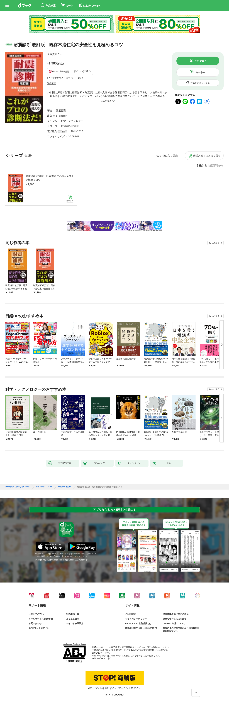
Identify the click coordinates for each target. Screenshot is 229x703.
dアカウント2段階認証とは (138, 623)
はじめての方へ (36, 614)
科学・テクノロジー (72, 120)
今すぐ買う (200, 60)
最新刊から (216, 165)
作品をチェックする (200, 82)
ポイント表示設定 (74, 623)
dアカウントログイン (39, 628)
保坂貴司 (52, 54)
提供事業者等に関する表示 (176, 614)
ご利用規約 (130, 614)
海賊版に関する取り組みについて (141, 628)
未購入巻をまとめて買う (207, 155)
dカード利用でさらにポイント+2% (64, 78)
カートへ (201, 72)
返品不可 (51, 83)
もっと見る (214, 243)
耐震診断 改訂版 (70, 126)
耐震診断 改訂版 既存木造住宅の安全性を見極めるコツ (50, 178)
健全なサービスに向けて (174, 619)
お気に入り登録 (169, 155)
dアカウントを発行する (101, 688)
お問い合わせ (35, 623)
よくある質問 (72, 619)
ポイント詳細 (80, 71)
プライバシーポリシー (136, 619)
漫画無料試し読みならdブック (17, 487)
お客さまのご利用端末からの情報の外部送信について (181, 629)
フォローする (60, 54)
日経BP (62, 115)
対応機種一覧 (72, 614)
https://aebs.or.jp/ (102, 658)
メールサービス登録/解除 (41, 619)
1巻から (202, 165)
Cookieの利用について (174, 623)
